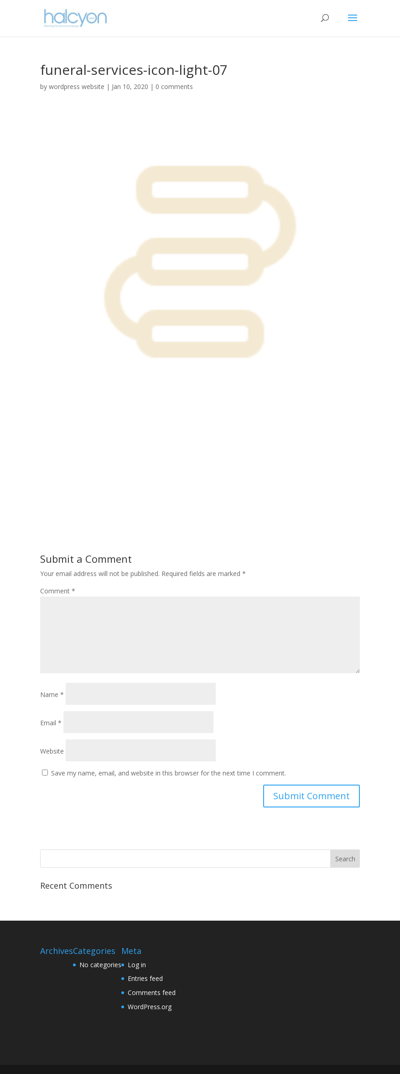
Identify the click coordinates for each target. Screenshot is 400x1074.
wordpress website (76, 86)
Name (52, 694)
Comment (57, 591)
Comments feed (152, 992)
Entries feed (145, 978)
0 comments (174, 86)
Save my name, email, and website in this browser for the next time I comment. (168, 773)
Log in (137, 964)
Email (51, 722)
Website (52, 751)
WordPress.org (149, 1006)
